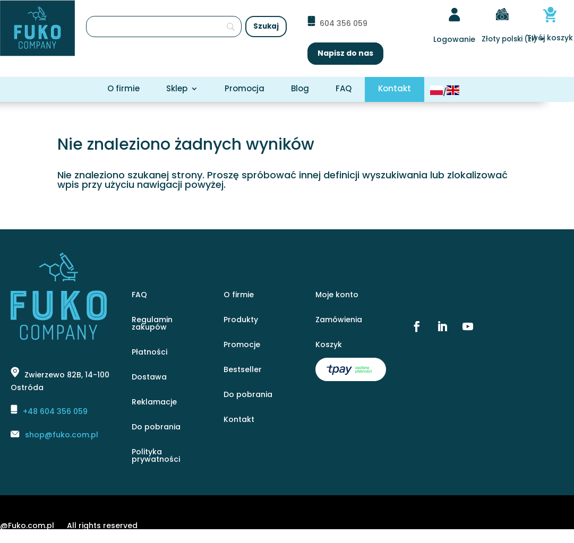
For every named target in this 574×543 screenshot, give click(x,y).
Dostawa (149, 377)
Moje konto (336, 295)
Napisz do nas (345, 53)
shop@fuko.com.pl (61, 434)
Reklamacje (154, 402)
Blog (300, 89)
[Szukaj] (164, 26)
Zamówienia (338, 320)
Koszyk (328, 345)
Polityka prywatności (156, 456)
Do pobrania (156, 427)
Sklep (176, 89)
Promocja (244, 89)
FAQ (344, 89)
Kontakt (394, 89)
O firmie (123, 89)
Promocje (242, 345)
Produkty (241, 320)
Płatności (149, 352)
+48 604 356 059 (55, 411)
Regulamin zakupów (152, 324)
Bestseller (243, 370)
